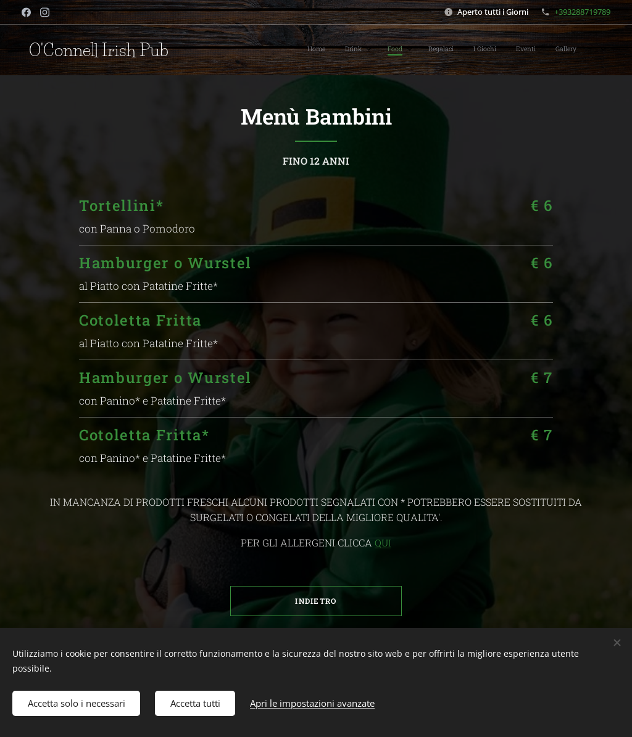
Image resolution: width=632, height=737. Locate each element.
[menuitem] (443, 50)
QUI (383, 543)
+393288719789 (582, 11)
